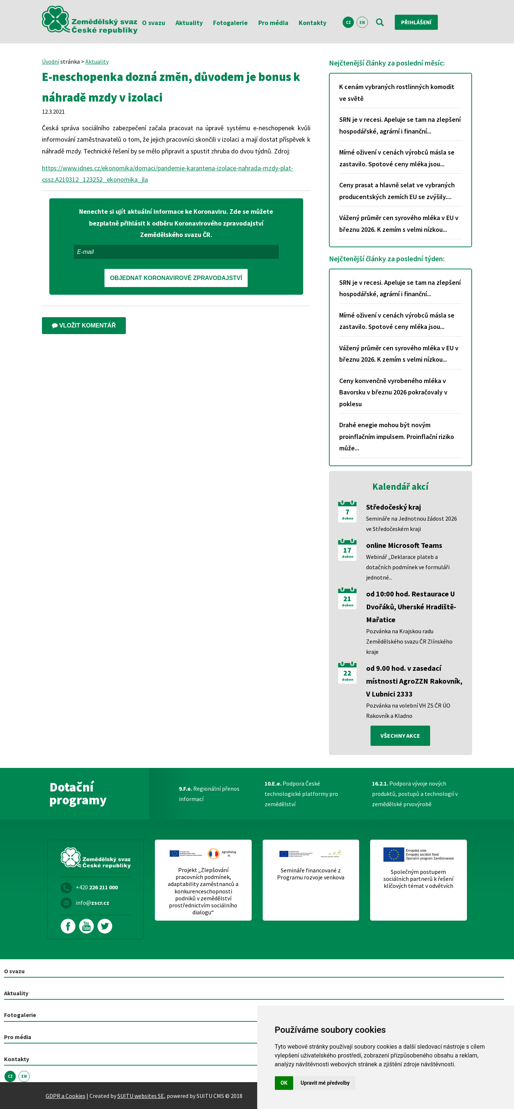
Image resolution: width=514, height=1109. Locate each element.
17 (347, 550)
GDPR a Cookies (65, 1095)
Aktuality (189, 22)
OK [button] (284, 1083)
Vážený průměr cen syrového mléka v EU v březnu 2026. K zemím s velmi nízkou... (398, 223)
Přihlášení (417, 22)
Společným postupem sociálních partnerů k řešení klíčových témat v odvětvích (418, 878)
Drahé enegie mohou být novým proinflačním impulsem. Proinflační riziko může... (396, 436)
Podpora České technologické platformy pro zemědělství (301, 794)
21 (347, 598)
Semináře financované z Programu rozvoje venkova (310, 874)
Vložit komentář (84, 325)
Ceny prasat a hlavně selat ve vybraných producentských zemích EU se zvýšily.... (397, 191)
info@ (92, 902)
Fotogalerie (230, 22)
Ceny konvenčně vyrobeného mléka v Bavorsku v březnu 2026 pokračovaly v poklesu (393, 392)
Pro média (273, 22)
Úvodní (50, 61)
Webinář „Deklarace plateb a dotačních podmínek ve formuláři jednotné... (408, 567)
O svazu (153, 22)
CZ (348, 22)
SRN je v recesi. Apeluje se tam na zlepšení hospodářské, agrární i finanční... (400, 125)
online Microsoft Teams (404, 545)
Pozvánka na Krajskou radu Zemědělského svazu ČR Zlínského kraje (409, 641)
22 (347, 673)
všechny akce (400, 736)
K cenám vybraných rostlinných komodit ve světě (396, 92)
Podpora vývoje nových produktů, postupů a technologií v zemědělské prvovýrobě (415, 794)
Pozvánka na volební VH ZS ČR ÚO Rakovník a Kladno (408, 710)
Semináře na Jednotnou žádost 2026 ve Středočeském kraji (411, 523)
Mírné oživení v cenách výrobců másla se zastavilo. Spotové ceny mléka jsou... (396, 158)
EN (362, 22)
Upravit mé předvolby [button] (325, 1083)
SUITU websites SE (140, 1095)
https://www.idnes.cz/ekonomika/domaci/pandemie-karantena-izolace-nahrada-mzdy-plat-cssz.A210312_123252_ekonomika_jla (167, 174)
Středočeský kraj (393, 506)
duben (347, 518)
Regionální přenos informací (209, 794)
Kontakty (312, 22)
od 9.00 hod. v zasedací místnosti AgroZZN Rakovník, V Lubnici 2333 (414, 680)
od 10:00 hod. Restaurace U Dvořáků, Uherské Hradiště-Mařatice (411, 606)
